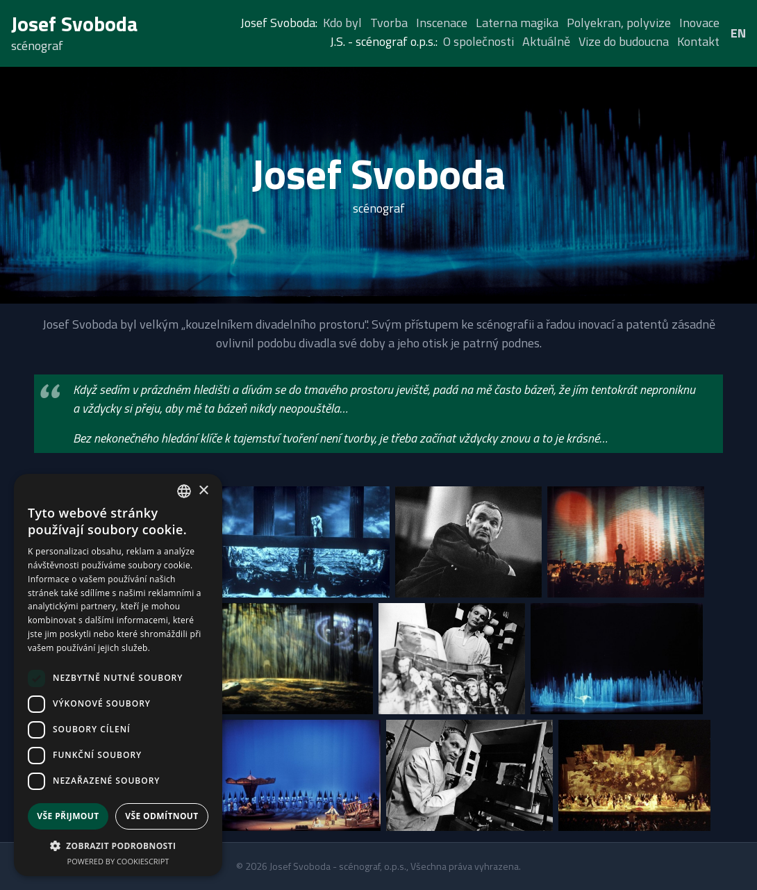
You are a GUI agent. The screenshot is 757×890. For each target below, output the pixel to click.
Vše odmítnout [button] (161, 816)
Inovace (699, 22)
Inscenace (441, 22)
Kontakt (698, 41)
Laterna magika (517, 22)
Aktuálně (546, 41)
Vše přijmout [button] (68, 816)
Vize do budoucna (624, 41)
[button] (118, 845)
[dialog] (118, 675)
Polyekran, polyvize (619, 22)
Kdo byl (342, 22)
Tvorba (389, 22)
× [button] (203, 491)
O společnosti (478, 41)
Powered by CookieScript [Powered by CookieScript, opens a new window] (118, 861)
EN (738, 33)
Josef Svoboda (74, 23)
